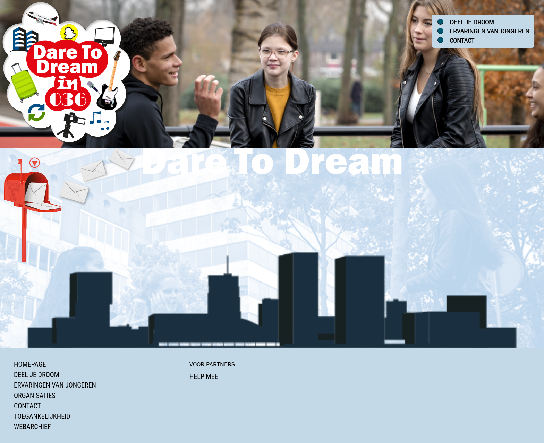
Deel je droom (472, 22)
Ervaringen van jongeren (489, 31)
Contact (462, 40)
